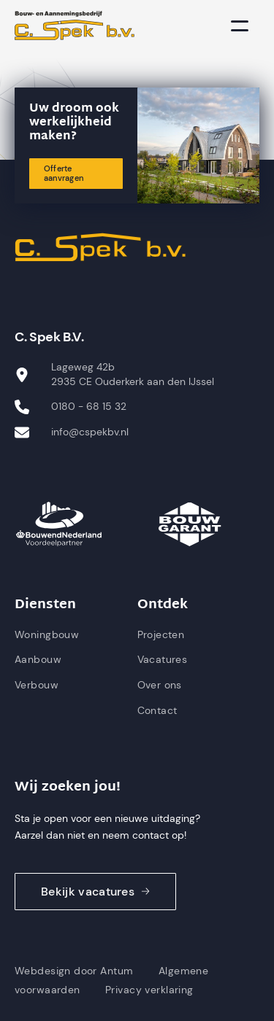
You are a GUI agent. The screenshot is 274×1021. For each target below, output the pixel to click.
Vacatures (162, 659)
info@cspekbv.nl (90, 431)
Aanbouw (38, 659)
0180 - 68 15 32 (88, 406)
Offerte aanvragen (63, 173)
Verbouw (36, 684)
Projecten (161, 634)
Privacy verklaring (149, 989)
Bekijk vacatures (95, 891)
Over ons (159, 684)
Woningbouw (47, 634)
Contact (157, 710)
